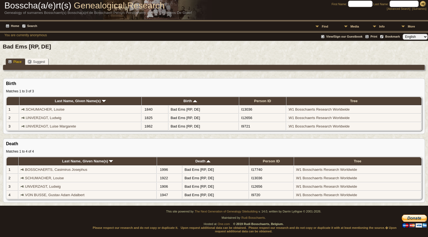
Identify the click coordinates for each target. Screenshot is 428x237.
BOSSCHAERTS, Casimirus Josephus (56, 170)
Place (15, 62)
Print (373, 36)
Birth (190, 101)
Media (354, 26)
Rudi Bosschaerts (253, 217)
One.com (224, 224)
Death (203, 161)
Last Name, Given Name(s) (80, 101)
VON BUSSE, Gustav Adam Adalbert (55, 195)
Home (15, 26)
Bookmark (392, 36)
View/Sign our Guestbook (344, 36)
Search (32, 26)
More (411, 26)
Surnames (419, 8)
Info (382, 26)
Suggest (36, 62)
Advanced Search (398, 8)
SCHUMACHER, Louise (45, 109)
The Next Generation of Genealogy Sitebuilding (226, 211)
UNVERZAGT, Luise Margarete (51, 126)
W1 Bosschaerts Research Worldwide (319, 109)
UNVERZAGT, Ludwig (43, 118)
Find (325, 26)
